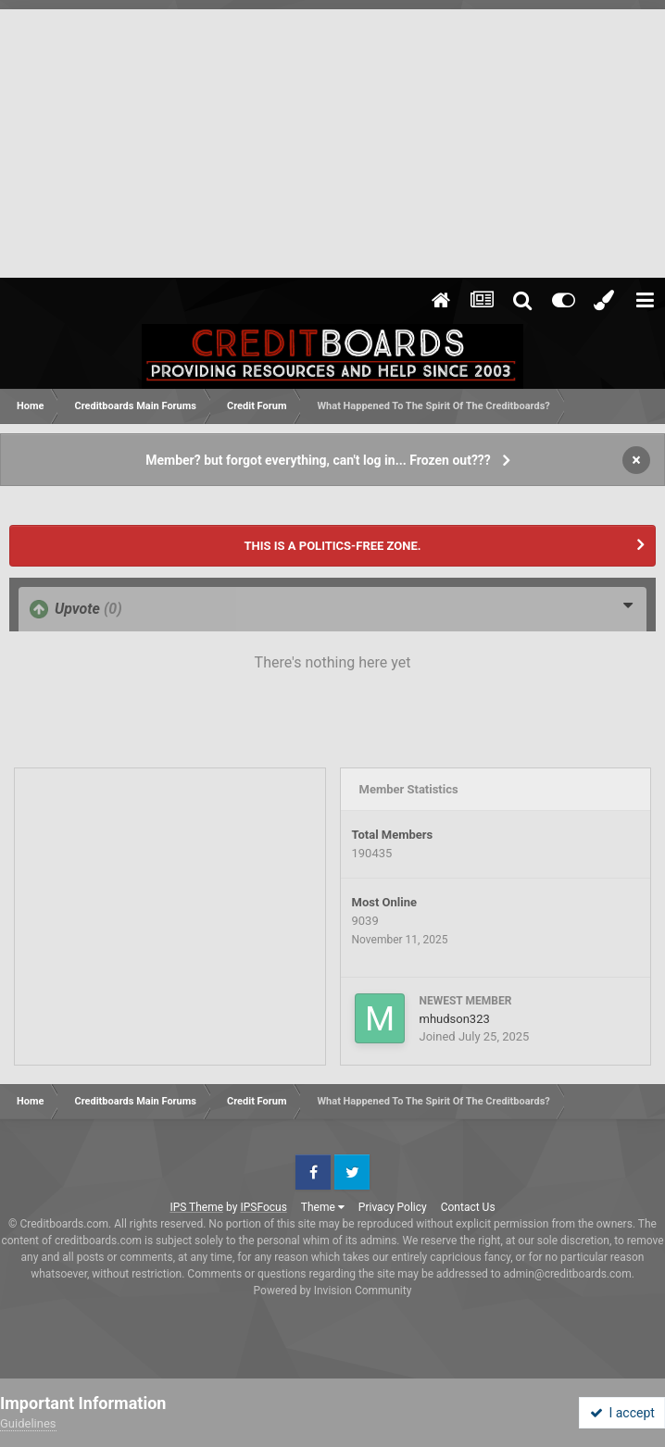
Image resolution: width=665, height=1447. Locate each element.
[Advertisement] (332, 138)
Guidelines (28, 1423)
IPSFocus (263, 1207)
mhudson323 (455, 1019)
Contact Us (468, 1207)
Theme (323, 1207)
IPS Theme (196, 1207)
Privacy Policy (392, 1207)
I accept (622, 1412)
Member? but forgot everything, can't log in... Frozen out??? (318, 460)
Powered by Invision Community (333, 1290)
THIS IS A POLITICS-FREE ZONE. (332, 546)
